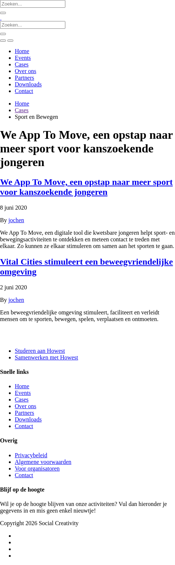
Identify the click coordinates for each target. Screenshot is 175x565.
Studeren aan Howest (40, 351)
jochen (16, 220)
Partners (24, 78)
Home (22, 51)
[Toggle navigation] (10, 40)
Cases (21, 64)
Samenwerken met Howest (46, 357)
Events (23, 58)
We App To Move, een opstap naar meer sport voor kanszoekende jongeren (86, 187)
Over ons (25, 71)
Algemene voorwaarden (43, 462)
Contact (24, 91)
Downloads (28, 84)
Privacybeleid (31, 455)
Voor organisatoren (37, 468)
